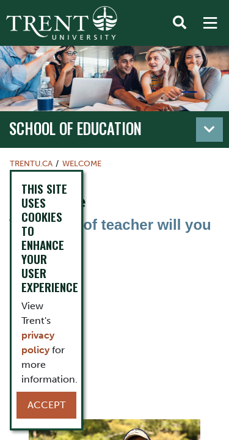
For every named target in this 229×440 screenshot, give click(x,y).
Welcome (81, 163)
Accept (46, 405)
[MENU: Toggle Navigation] (210, 23)
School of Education (75, 128)
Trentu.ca (31, 163)
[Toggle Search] (179, 23)
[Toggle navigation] (209, 129)
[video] (114, 325)
